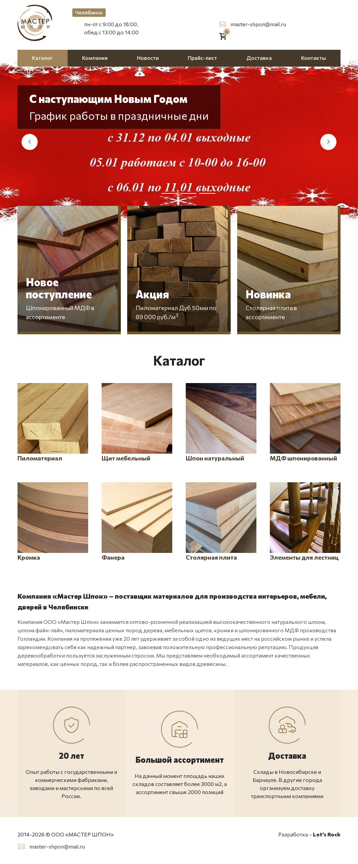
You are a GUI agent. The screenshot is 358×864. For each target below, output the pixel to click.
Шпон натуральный (221, 422)
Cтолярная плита (221, 521)
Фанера (137, 521)
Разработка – (309, 834)
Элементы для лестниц (305, 521)
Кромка (52, 521)
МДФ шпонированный (305, 422)
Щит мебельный (137, 422)
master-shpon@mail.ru (258, 24)
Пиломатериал (52, 422)
